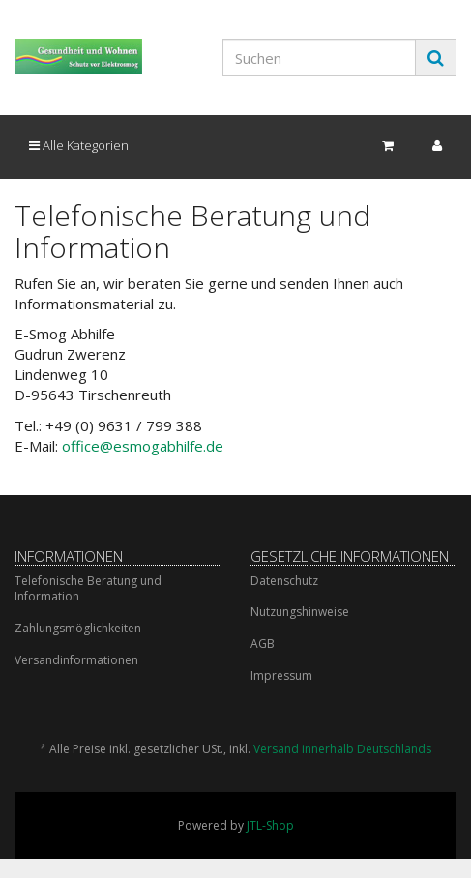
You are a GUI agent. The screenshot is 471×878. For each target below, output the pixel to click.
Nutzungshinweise (299, 611)
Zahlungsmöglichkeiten (78, 628)
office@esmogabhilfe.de (142, 445)
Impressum (281, 675)
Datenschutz (284, 580)
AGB (262, 643)
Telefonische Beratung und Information (88, 588)
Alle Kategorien (79, 145)
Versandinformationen (76, 660)
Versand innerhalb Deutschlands (342, 749)
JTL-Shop (270, 825)
